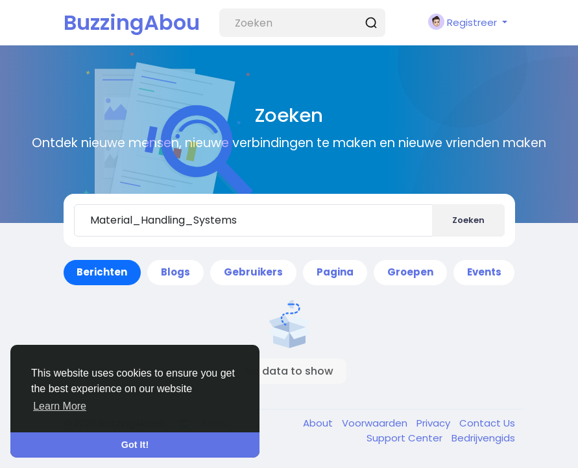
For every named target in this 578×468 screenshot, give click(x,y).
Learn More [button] (59, 406)
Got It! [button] (135, 444)
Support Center (406, 438)
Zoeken (468, 220)
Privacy (434, 423)
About (319, 423)
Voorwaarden (376, 423)
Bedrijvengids (483, 438)
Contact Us (487, 423)
